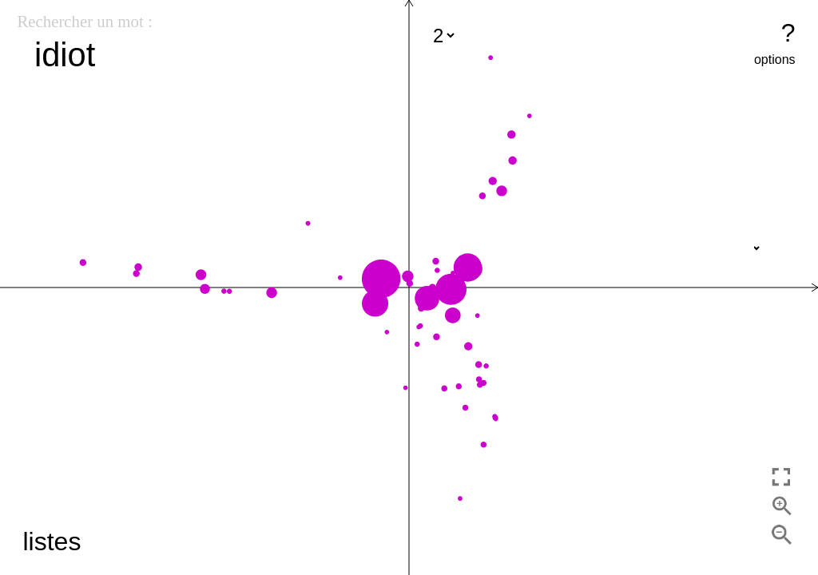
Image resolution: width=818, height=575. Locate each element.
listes (51, 541)
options (775, 59)
